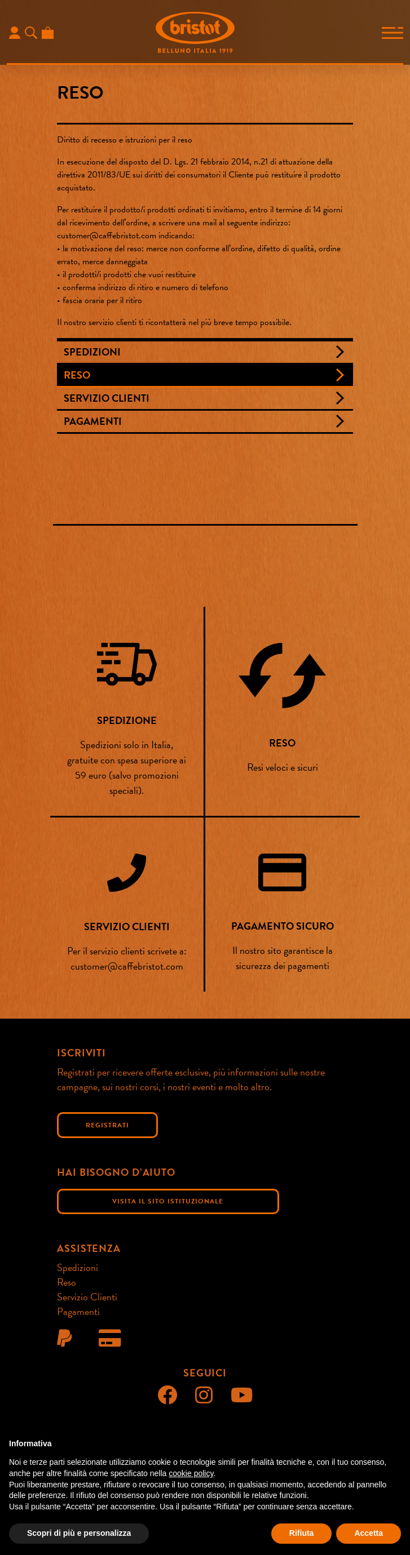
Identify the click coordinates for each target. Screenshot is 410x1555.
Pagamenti (93, 421)
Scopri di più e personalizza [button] (79, 1533)
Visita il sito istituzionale (167, 1201)
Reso (77, 375)
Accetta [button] (368, 1533)
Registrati (107, 1125)
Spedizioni (92, 351)
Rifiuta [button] (301, 1533)
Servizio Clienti (106, 398)
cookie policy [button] (191, 1473)
